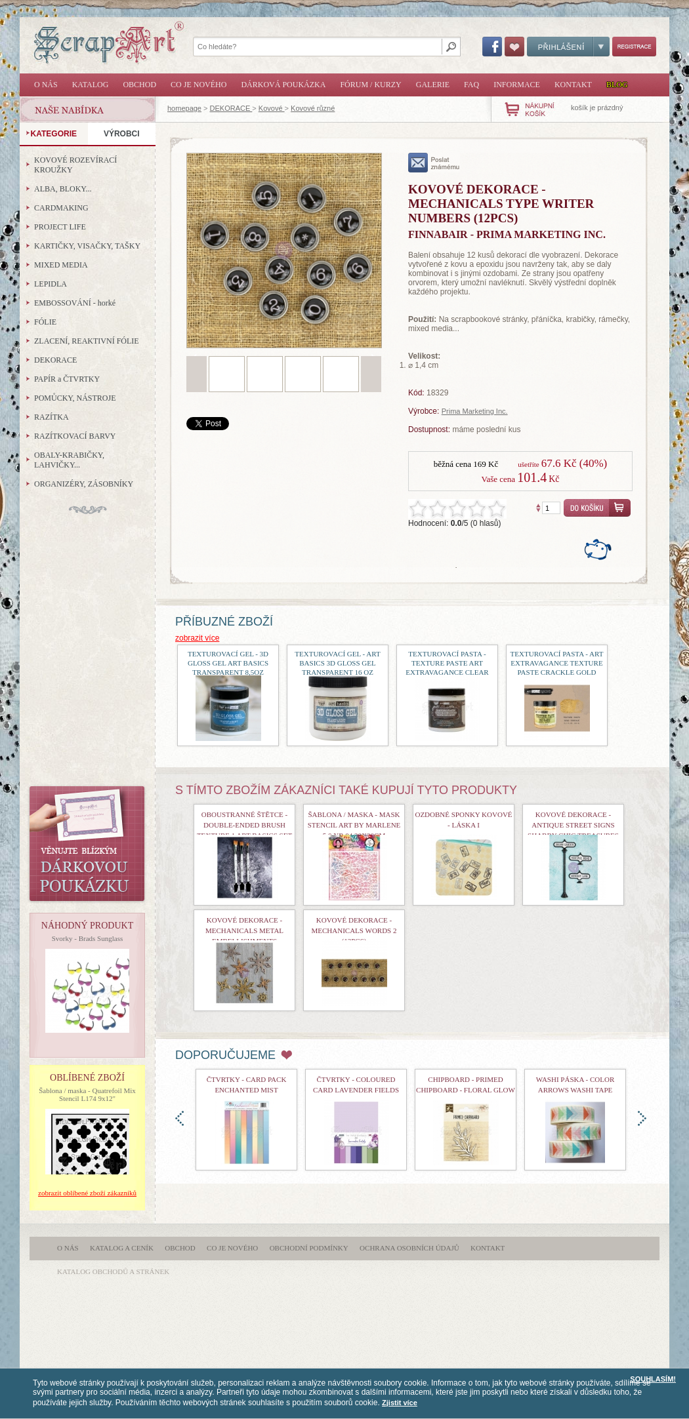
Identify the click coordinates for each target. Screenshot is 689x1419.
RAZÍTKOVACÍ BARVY (75, 436)
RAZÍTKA (51, 417)
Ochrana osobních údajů (409, 1248)
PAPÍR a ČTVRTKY (67, 379)
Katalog (90, 84)
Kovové (272, 108)
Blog (617, 84)
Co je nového (198, 84)
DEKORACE (231, 108)
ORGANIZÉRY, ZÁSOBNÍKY (83, 484)
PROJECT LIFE (60, 226)
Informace (516, 84)
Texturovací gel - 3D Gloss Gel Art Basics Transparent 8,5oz (228, 663)
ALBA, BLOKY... (62, 188)
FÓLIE (45, 322)
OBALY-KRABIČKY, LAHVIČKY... (69, 460)
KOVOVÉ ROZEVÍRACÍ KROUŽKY (75, 164)
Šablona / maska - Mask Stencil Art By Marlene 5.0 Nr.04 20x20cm (354, 824)
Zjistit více (399, 1403)
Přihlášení (568, 46)
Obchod (139, 84)
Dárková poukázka (283, 84)
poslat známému (434, 162)
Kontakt (573, 84)
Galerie (432, 84)
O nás (46, 84)
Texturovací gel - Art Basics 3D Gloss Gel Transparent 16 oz (337, 663)
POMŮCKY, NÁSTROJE (74, 398)
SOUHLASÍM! (653, 1379)
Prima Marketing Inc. (475, 411)
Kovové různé (313, 108)
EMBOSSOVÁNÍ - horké (74, 303)
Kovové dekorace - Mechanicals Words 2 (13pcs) (354, 930)
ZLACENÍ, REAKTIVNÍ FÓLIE (86, 341)
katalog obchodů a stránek (113, 1271)
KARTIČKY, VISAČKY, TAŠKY (87, 245)
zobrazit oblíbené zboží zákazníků (87, 1193)
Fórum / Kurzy (370, 84)
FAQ (471, 84)
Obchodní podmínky (309, 1248)
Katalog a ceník (122, 1248)
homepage (184, 108)
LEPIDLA (50, 284)
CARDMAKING (61, 207)
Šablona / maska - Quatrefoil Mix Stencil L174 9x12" (87, 1094)
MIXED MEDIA (61, 265)
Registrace (634, 46)
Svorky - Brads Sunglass (87, 938)
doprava (642, 1118)
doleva (179, 1118)
